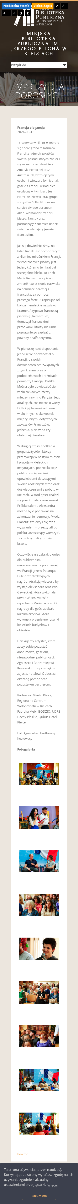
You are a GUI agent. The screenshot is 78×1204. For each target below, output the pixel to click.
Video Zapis (43, 6)
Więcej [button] (52, 1185)
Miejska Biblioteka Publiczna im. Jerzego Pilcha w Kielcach (39, 43)
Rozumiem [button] (39, 1196)
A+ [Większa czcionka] (64, 6)
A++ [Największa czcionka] (6, 13)
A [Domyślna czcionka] (57, 6)
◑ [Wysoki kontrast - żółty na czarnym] (21, 13)
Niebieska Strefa (16, 6)
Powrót (22, 1154)
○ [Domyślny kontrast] (14, 13)
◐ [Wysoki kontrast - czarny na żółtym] (28, 13)
